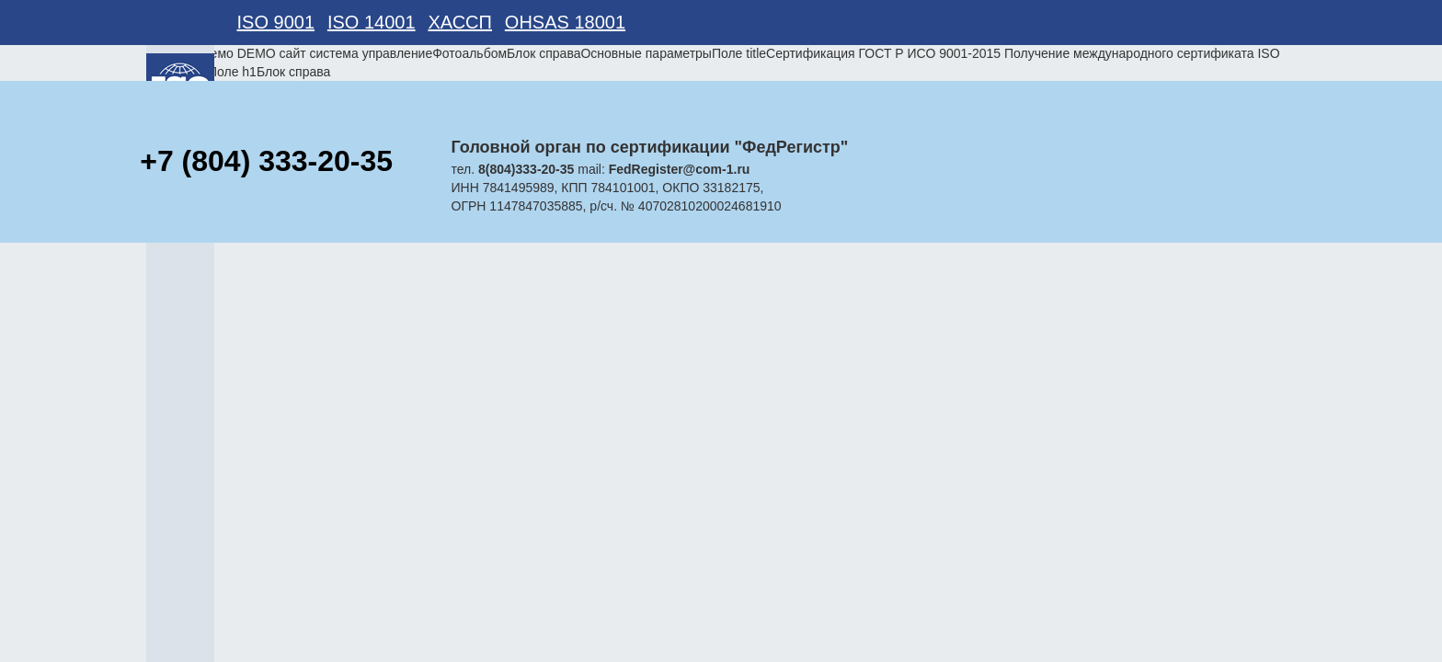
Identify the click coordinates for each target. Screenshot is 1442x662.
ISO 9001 (276, 22)
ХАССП (460, 22)
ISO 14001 (371, 22)
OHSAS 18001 (565, 22)
